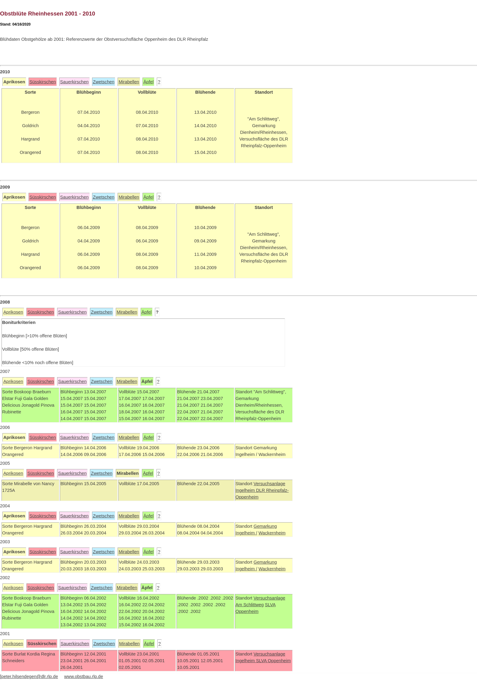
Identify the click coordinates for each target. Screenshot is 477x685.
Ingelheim (245, 490)
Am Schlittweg (249, 604)
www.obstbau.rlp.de (83, 676)
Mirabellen (128, 81)
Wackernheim (272, 532)
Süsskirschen (42, 81)
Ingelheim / (246, 532)
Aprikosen (13, 312)
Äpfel (148, 81)
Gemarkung (265, 526)
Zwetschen (104, 81)
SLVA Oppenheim (273, 660)
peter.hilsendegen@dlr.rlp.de (29, 676)
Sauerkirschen (74, 81)
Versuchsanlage (269, 483)
